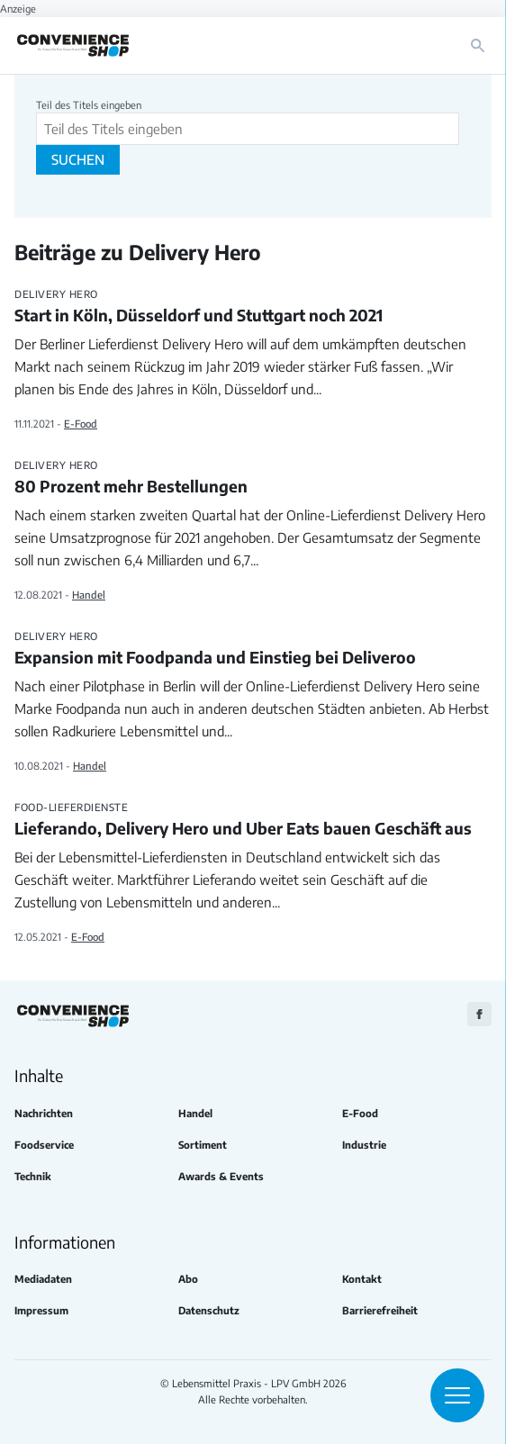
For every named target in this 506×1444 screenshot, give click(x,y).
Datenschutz (208, 1310)
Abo (188, 1279)
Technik (32, 1176)
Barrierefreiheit (380, 1310)
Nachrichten (43, 1113)
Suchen (77, 159)
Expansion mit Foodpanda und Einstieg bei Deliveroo (253, 649)
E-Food (80, 423)
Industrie (364, 1145)
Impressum (41, 1310)
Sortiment (202, 1145)
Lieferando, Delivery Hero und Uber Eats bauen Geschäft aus (253, 820)
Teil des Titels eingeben (90, 104)
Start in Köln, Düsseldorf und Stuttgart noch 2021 (253, 307)
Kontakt (362, 1279)
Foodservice (44, 1145)
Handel (88, 594)
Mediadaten (43, 1279)
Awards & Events (221, 1176)
